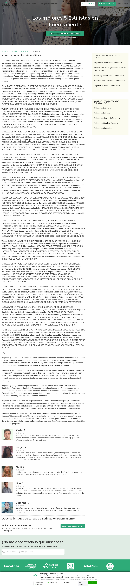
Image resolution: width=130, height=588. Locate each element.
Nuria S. (20, 467)
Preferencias (53, 583)
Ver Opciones (81, 583)
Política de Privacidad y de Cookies (86, 579)
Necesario (40, 583)
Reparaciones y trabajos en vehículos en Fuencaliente (110, 69)
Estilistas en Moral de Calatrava (106, 123)
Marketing (40, 584)
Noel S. (20, 483)
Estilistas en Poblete (102, 113)
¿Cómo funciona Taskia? (27, 4)
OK (93, 582)
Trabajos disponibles (48, 4)
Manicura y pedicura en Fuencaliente (109, 76)
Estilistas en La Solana (102, 108)
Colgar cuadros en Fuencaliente (107, 86)
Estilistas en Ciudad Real (103, 128)
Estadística (66, 583)
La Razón (90, 566)
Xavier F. (21, 430)
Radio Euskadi (51, 566)
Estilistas (14, 51)
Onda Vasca (110, 566)
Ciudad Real (24, 51)
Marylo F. (21, 447)
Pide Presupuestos (107, 4)
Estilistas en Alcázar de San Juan (107, 118)
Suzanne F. (22, 503)
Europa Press (31, 566)
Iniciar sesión (123, 4)
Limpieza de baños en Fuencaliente (108, 63)
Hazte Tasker (88, 4)
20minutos (70, 566)
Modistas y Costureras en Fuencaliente (109, 81)
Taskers (4, 51)
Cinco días (11, 566)
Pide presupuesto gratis (65, 34)
